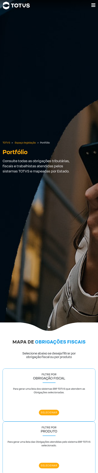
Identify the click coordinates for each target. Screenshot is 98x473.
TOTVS (6, 142)
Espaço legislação (25, 142)
